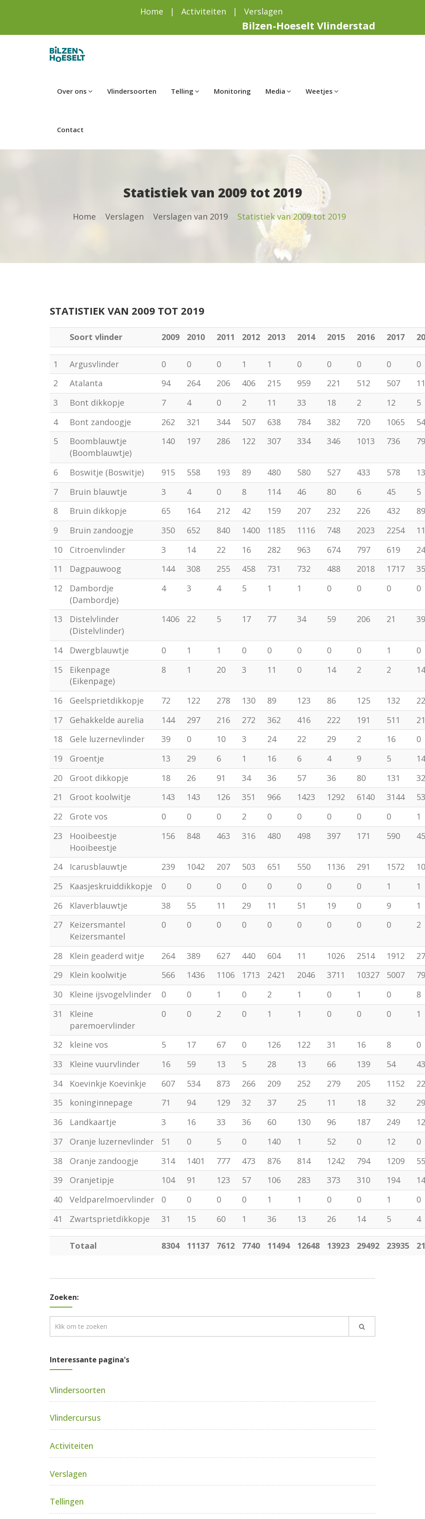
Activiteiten (203, 11)
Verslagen (263, 11)
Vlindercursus (75, 1417)
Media (278, 91)
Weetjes (322, 91)
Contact (70, 129)
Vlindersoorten (131, 91)
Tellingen (67, 1501)
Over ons (75, 91)
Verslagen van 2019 (190, 216)
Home (151, 11)
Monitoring (232, 91)
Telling (185, 91)
